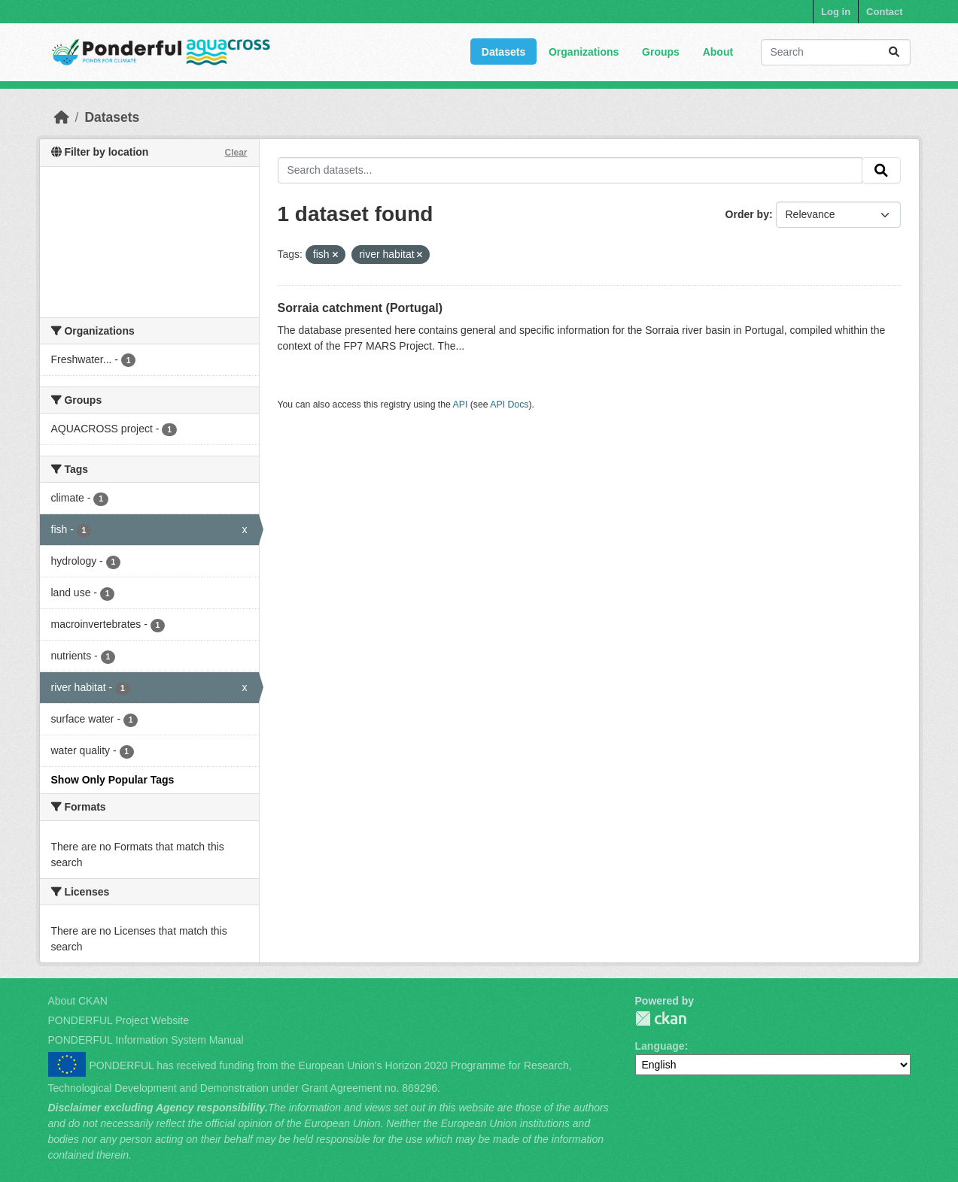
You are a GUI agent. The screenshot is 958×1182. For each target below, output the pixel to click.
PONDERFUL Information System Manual (146, 1040)
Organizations (584, 52)
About (718, 52)
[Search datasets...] (836, 52)
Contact (884, 11)
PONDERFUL (660, 1018)
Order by (747, 214)
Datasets (503, 52)
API (460, 404)
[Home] (61, 117)
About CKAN (78, 1001)
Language (660, 1046)
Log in (835, 11)
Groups (661, 52)
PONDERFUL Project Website (119, 1020)
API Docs (509, 404)
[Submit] (894, 52)
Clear (235, 152)
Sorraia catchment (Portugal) (360, 308)
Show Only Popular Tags (113, 780)
